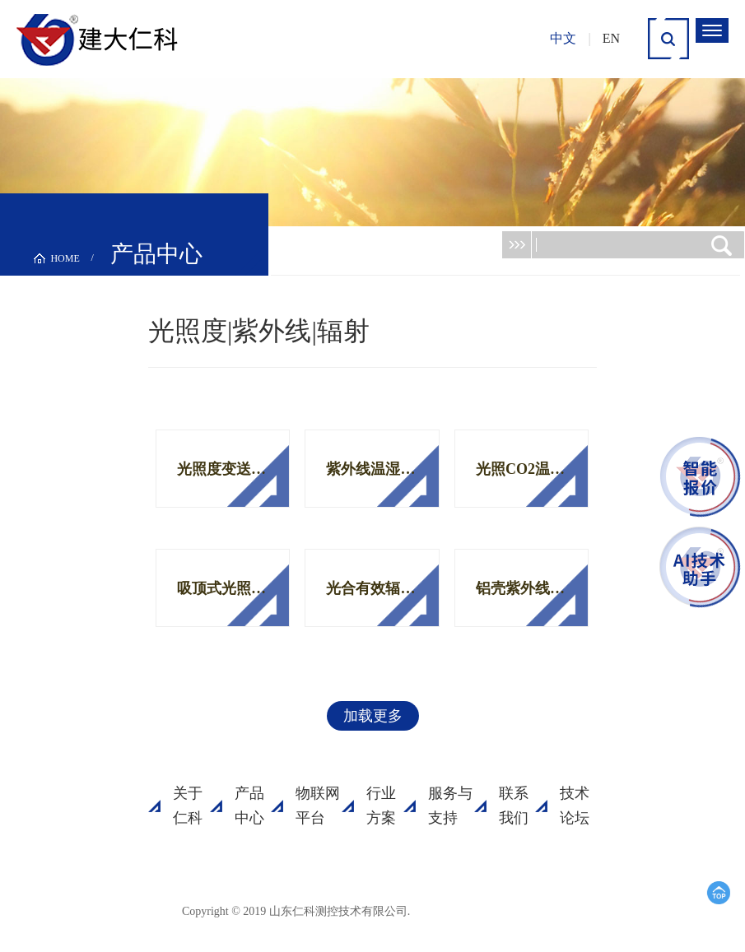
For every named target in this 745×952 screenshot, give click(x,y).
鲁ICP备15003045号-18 (490, 910)
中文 (563, 38)
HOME (64, 258)
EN (611, 38)
